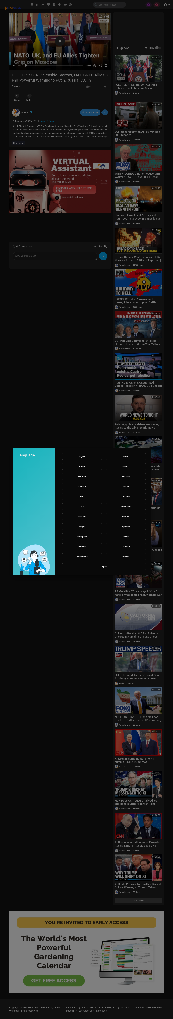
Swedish (126, 546)
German (82, 476)
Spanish (82, 486)
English (82, 456)
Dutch (82, 466)
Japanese (125, 526)
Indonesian (125, 506)
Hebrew (125, 516)
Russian (126, 476)
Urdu (82, 506)
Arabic (126, 456)
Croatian (82, 516)
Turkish (125, 486)
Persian (82, 546)
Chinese (126, 496)
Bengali (82, 526)
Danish (125, 556)
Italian (126, 536)
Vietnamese (82, 556)
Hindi (82, 496)
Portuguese (82, 536)
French (125, 466)
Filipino (104, 566)
